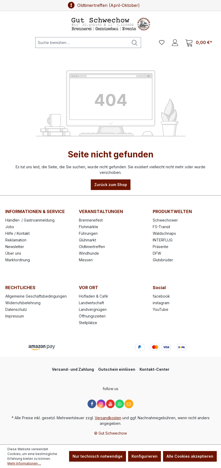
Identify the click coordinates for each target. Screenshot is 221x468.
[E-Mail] (129, 404)
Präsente (160, 246)
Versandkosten (108, 418)
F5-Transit (161, 226)
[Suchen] (134, 42)
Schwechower (165, 220)
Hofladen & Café (93, 296)
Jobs (9, 226)
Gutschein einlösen (116, 369)
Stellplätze (88, 322)
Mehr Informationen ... (24, 463)
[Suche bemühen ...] (82, 42)
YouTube (160, 309)
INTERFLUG (163, 240)
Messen (86, 260)
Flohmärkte (88, 226)
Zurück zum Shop (110, 184)
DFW (157, 253)
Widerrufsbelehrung (22, 303)
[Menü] (13, 42)
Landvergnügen (93, 309)
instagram (161, 303)
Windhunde (89, 253)
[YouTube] (110, 404)
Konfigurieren (144, 456)
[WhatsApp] (119, 404)
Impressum (14, 316)
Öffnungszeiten (92, 316)
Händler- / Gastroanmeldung (30, 220)
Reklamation (15, 240)
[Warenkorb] (199, 42)
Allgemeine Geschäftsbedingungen (36, 296)
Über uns (13, 253)
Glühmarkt (87, 240)
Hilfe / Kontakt (17, 233)
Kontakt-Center (154, 369)
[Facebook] (92, 404)
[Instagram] (101, 404)
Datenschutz (16, 309)
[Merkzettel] (161, 42)
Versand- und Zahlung (73, 369)
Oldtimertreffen (92, 246)
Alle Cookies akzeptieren (189, 456)
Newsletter (14, 246)
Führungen (88, 233)
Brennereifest (91, 220)
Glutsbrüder (163, 260)
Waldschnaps (164, 233)
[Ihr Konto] (175, 42)
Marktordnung (17, 260)
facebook (161, 296)
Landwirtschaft (91, 303)
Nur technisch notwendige (98, 456)
